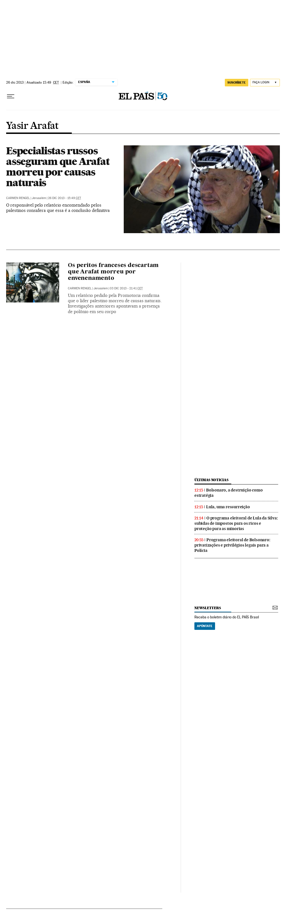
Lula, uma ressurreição (228, 506)
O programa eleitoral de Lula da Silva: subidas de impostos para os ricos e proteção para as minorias (236, 523)
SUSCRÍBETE (236, 82)
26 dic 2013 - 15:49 (64, 198)
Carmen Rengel (18, 198)
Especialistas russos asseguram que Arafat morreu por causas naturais (57, 167)
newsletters (207, 608)
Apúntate (205, 626)
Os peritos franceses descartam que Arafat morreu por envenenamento (113, 272)
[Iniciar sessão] (265, 82)
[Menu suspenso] (10, 96)
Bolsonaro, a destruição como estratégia (228, 493)
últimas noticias (211, 480)
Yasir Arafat (32, 126)
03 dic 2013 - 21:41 (126, 288)
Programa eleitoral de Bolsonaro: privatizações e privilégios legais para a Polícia (232, 545)
